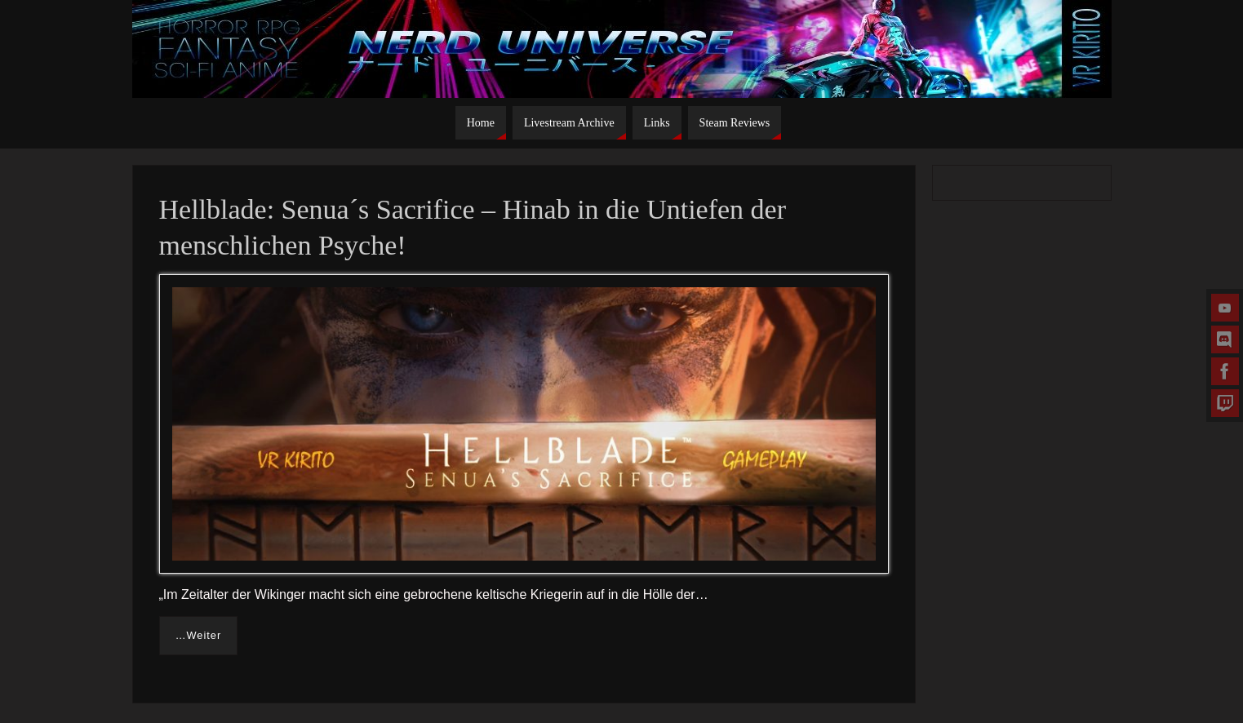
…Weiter (198, 635)
